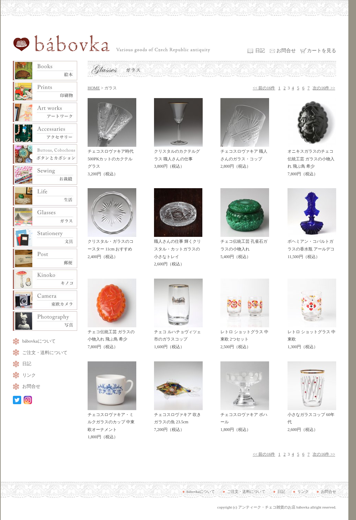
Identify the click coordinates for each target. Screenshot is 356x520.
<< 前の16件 (264, 88)
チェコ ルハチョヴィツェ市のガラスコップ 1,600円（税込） (178, 337)
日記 (260, 50)
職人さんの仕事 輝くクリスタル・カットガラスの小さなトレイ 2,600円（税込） (178, 250)
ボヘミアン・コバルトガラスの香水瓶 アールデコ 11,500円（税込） (312, 246)
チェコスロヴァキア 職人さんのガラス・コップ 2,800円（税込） (244, 156)
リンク (29, 375)
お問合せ (286, 50)
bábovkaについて (39, 341)
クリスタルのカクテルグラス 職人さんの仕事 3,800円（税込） (178, 156)
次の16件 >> (324, 88)
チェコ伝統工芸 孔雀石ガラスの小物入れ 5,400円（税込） (244, 246)
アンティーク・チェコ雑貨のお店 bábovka (273, 507)
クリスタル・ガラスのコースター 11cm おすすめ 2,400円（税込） (112, 246)
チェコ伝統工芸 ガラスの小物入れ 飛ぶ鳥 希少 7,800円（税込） (112, 337)
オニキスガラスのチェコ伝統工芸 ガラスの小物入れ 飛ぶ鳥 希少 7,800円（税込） (312, 160)
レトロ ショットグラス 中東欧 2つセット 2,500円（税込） (244, 337)
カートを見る (321, 50)
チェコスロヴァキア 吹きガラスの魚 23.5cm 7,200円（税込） (178, 419)
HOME (94, 88)
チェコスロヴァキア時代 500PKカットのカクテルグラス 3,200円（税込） (112, 160)
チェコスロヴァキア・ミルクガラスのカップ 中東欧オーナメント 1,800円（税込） (112, 423)
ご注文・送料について (44, 352)
